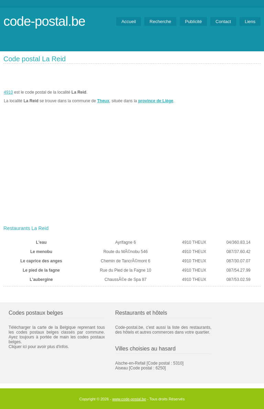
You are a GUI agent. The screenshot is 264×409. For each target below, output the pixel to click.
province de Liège (155, 100)
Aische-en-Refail (130, 363)
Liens (250, 21)
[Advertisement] (132, 171)
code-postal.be (44, 21)
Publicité (193, 21)
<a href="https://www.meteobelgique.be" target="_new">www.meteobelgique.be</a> (221, 97)
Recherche (160, 21)
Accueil (128, 21)
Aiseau (121, 368)
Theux (103, 100)
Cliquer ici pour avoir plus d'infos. (39, 346)
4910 (8, 92)
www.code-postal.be (129, 399)
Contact (223, 21)
